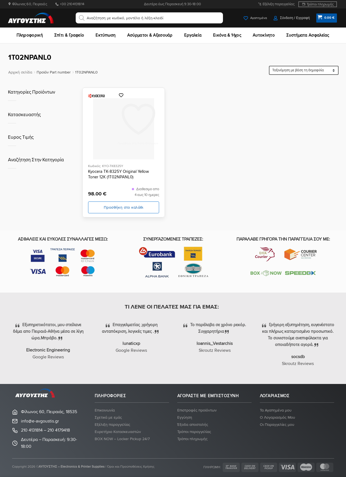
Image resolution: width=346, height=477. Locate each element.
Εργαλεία (192, 35)
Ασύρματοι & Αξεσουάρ (150, 35)
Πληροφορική (30, 35)
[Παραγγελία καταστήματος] (304, 70)
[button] (291, 18)
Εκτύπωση (105, 35)
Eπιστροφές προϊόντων (197, 410)
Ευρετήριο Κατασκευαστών (118, 431)
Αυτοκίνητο (264, 35)
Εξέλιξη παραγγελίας (279, 4)
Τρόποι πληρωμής (320, 4)
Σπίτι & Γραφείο (69, 35)
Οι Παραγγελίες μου (277, 424)
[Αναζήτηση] (82, 17)
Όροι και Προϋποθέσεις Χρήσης (130, 467)
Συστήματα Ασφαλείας (307, 35)
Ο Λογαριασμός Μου (277, 417)
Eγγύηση (184, 417)
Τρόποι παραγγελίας (194, 431)
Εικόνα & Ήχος (227, 35)
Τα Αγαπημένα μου (275, 410)
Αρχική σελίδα (20, 72)
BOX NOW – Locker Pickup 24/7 (122, 439)
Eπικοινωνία (105, 410)
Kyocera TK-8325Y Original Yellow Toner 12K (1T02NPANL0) (118, 174)
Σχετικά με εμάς (108, 417)
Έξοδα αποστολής (192, 424)
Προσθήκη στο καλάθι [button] (123, 207)
